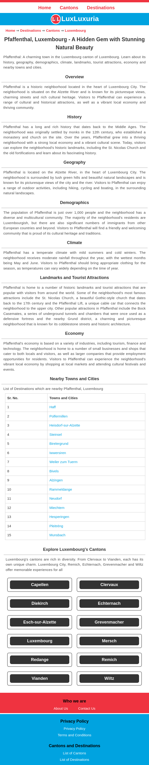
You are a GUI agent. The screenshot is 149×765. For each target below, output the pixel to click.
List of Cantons (74, 753)
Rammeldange (60, 489)
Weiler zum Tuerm (63, 462)
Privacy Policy (74, 729)
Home (44, 7)
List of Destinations (74, 760)
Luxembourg (75, 30)
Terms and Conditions (74, 735)
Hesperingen (59, 517)
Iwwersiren (57, 453)
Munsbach (57, 535)
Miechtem (56, 508)
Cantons (69, 7)
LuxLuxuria (80, 18)
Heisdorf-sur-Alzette (64, 425)
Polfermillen (58, 416)
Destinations (101, 7)
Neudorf (55, 498)
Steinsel (55, 434)
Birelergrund (58, 443)
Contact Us (86, 708)
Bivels (54, 471)
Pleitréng (56, 526)
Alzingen (56, 480)
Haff (52, 407)
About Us (61, 708)
